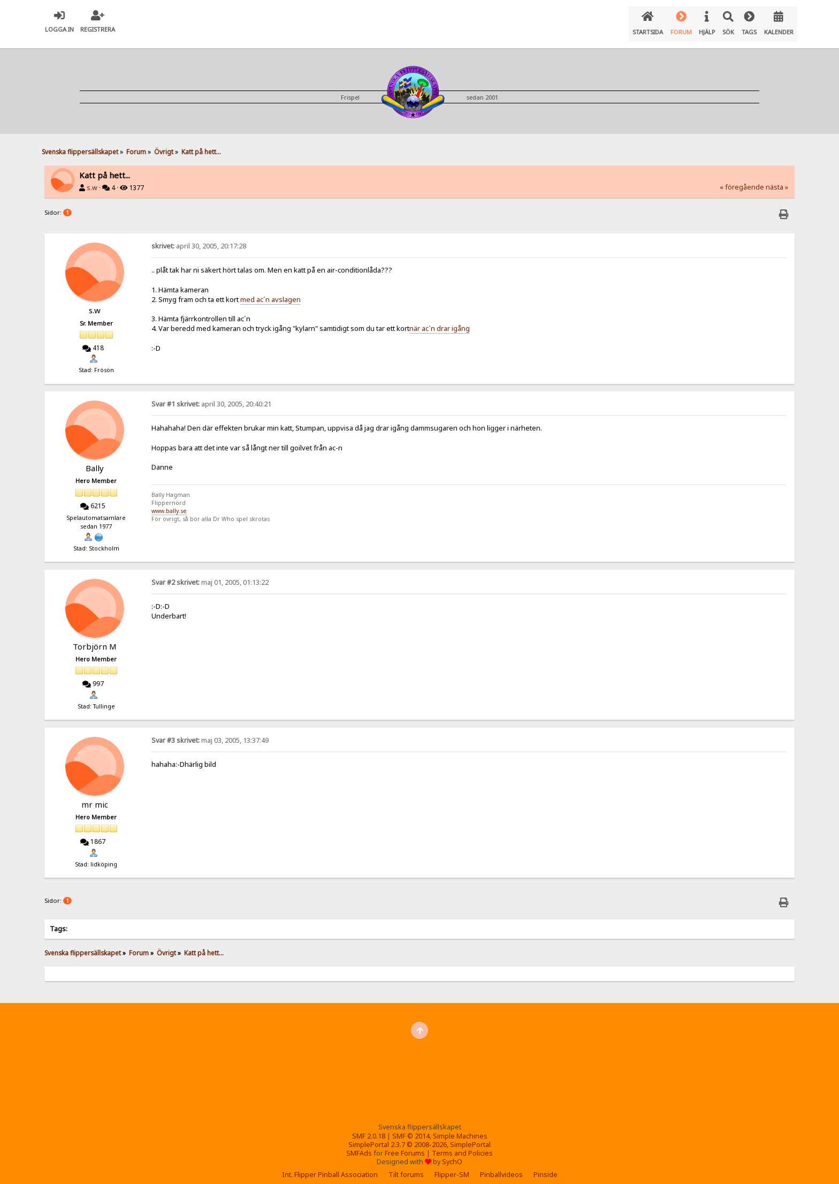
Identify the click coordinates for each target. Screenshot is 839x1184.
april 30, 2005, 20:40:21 (211, 395)
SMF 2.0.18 (368, 1127)
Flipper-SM (451, 1166)
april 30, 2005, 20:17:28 (198, 237)
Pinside (545, 1166)
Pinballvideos (501, 1166)
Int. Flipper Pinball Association (330, 1166)
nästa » (777, 178)
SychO (452, 1153)
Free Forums (405, 1144)
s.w (92, 179)
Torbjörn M (95, 637)
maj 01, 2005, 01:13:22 (210, 573)
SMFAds (359, 1144)
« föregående (742, 178)
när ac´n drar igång (439, 320)
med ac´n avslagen (270, 291)
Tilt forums (406, 1166)
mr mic (94, 795)
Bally (95, 459)
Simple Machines (460, 1127)
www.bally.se (169, 502)
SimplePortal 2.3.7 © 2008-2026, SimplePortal (419, 1136)
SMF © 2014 (411, 1127)
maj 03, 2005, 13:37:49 (210, 731)
